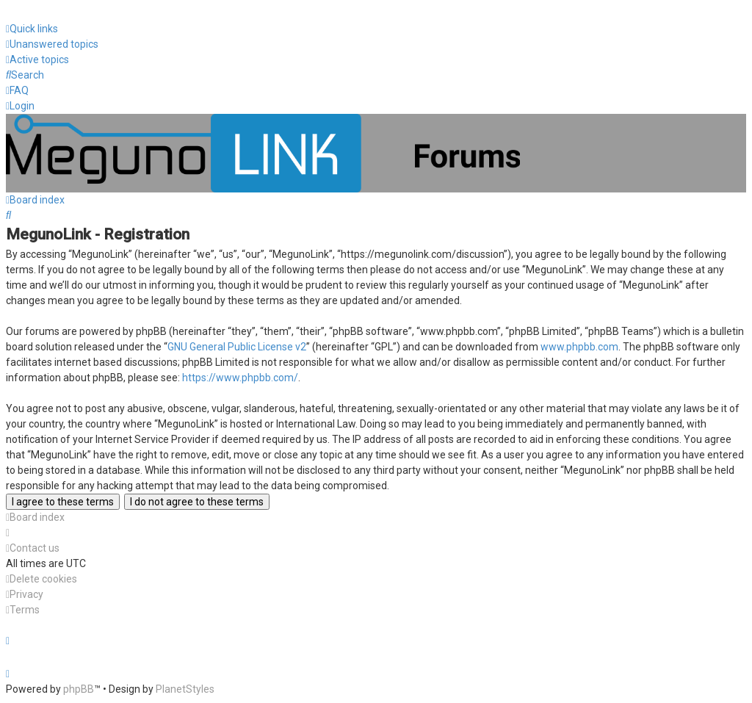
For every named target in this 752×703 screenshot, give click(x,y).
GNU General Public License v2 (236, 347)
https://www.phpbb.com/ (240, 377)
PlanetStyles (185, 689)
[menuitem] (52, 44)
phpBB (78, 689)
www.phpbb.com (579, 347)
